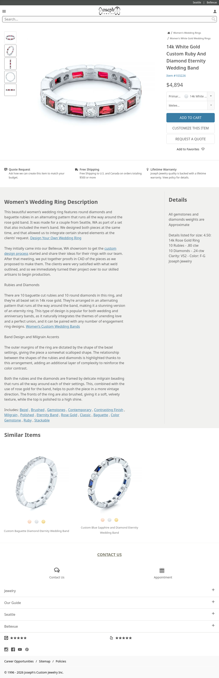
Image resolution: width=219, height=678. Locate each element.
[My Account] (215, 11)
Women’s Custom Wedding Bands (53, 326)
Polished (27, 415)
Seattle (109, 614)
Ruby (28, 420)
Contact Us (109, 554)
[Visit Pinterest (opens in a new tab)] (28, 649)
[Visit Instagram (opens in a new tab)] (7, 649)
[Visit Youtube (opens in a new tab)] (21, 649)
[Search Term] (109, 19)
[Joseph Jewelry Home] (168, 33)
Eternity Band (47, 415)
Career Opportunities (19, 661)
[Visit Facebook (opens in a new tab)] (14, 649)
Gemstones (56, 409)
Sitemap (44, 661)
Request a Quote (190, 139)
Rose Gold (69, 415)
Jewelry (109, 590)
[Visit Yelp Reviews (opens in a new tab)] (162, 638)
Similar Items (22, 435)
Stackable (42, 420)
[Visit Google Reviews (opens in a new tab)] (57, 638)
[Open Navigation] (4, 11)
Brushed (37, 409)
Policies (61, 661)
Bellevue (109, 626)
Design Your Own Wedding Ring (55, 238)
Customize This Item (190, 128)
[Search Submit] (213, 19)
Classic (85, 415)
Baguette (100, 415)
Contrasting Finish (108, 409)
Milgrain (11, 415)
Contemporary (79, 409)
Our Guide (109, 602)
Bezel (24, 409)
